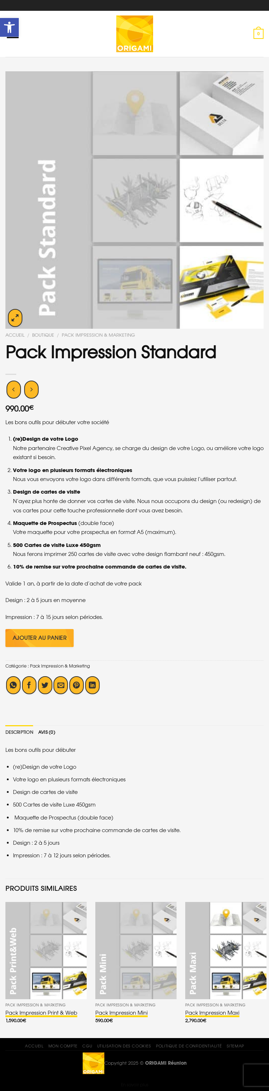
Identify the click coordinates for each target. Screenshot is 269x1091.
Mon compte (63, 1046)
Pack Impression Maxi (212, 1012)
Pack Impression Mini (121, 1012)
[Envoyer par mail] (60, 685)
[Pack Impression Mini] (136, 950)
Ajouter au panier (39, 637)
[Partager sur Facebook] (29, 685)
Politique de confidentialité (189, 1046)
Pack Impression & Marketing (98, 335)
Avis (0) (46, 732)
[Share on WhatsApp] (13, 685)
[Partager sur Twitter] (45, 685)
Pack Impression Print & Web (41, 1012)
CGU (87, 1046)
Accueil (15, 335)
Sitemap (235, 1046)
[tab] (19, 732)
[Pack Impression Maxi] (225, 950)
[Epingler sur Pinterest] (76, 685)
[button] (9, 27)
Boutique (43, 335)
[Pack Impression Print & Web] (46, 950)
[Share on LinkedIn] (92, 685)
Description (19, 732)
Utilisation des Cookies (124, 1046)
